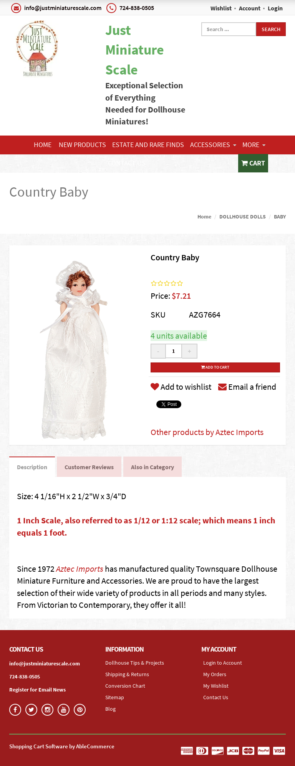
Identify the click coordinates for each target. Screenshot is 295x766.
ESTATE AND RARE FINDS (148, 144)
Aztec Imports (79, 568)
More (253, 144)
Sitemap (114, 697)
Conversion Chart (125, 685)
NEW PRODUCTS (82, 144)
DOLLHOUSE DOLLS (242, 216)
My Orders (214, 674)
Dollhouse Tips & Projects (134, 662)
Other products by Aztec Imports (207, 432)
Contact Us (127, 163)
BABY (280, 216)
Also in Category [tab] (152, 467)
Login (275, 8)
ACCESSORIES (213, 144)
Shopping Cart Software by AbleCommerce (61, 746)
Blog (110, 708)
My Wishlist (216, 685)
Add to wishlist (181, 386)
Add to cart (215, 367)
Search (271, 29)
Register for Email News (37, 689)
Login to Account (222, 662)
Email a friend (247, 386)
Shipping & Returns (127, 674)
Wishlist (221, 8)
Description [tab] (32, 467)
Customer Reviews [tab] (89, 467)
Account (249, 8)
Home (42, 144)
